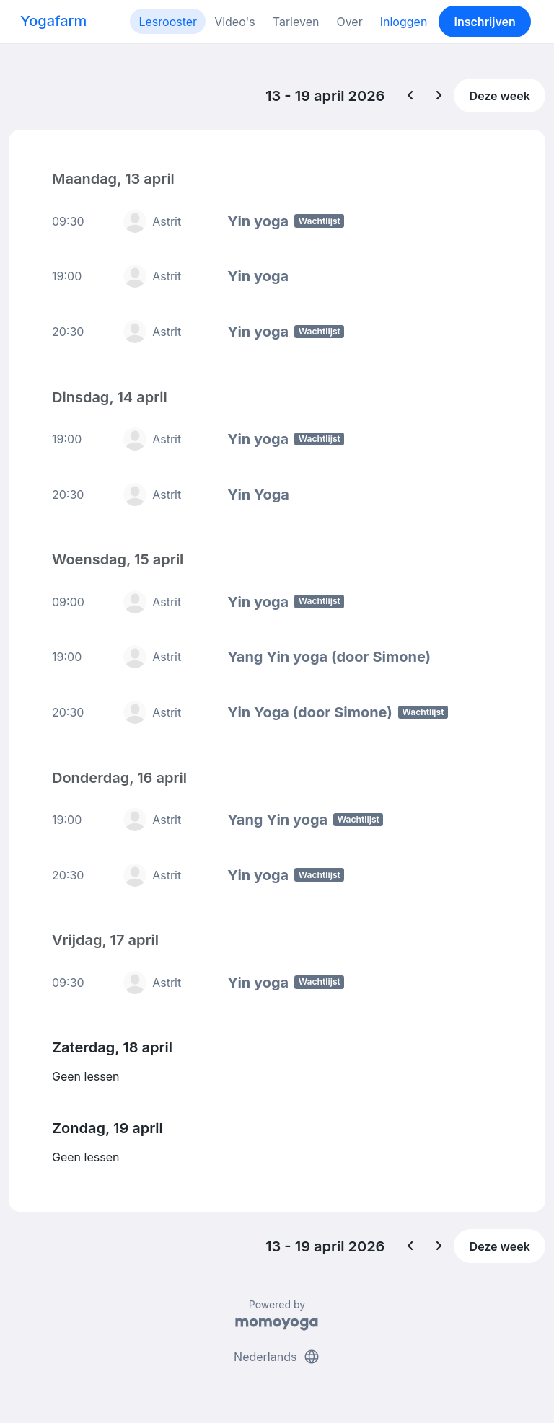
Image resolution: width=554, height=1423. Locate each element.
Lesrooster (167, 21)
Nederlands (277, 1356)
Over (349, 21)
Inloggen (404, 21)
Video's (234, 21)
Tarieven (296, 21)
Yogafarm (53, 21)
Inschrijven (485, 21)
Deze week (500, 96)
